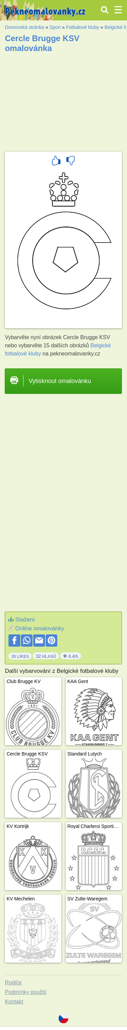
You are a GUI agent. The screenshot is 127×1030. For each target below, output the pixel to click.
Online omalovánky (39, 628)
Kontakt (14, 1001)
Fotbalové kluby (82, 27)
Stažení (25, 619)
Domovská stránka (24, 27)
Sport (55, 27)
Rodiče (13, 982)
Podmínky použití (25, 992)
